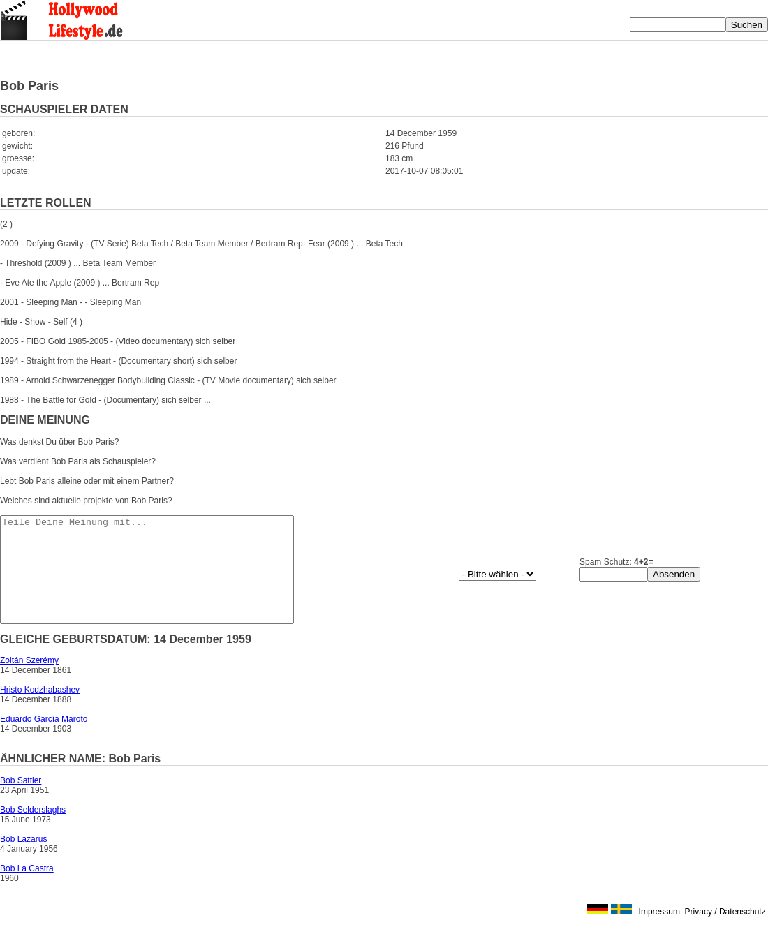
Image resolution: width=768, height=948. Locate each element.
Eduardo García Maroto (43, 740)
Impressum (659, 933)
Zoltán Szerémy (29, 681)
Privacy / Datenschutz (725, 933)
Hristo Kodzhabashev (40, 711)
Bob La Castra (27, 889)
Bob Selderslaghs (33, 831)
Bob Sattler (20, 801)
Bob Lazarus (23, 860)
